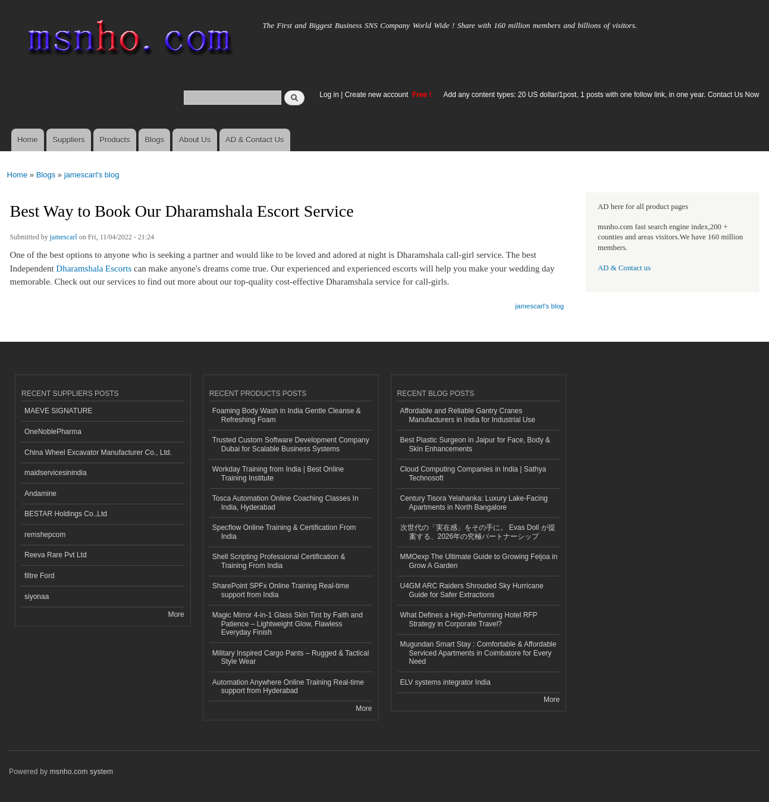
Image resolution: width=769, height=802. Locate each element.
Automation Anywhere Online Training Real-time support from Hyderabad (288, 686)
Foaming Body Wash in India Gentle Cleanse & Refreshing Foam (286, 415)
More (176, 614)
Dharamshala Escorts (93, 268)
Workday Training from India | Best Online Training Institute (278, 473)
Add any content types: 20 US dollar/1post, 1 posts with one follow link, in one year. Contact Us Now (601, 95)
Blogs (154, 139)
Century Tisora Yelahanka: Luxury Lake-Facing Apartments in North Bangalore (474, 502)
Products (114, 139)
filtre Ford (39, 576)
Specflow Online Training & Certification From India (284, 531)
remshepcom (44, 534)
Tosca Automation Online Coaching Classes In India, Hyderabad (285, 502)
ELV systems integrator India (445, 682)
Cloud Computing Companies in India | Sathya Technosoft (473, 473)
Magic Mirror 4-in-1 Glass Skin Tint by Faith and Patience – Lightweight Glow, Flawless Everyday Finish (287, 623)
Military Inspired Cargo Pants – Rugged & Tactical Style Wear (290, 657)
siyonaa (36, 596)
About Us (195, 139)
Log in (329, 95)
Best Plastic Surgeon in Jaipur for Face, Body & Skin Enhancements (475, 444)
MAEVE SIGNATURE (58, 411)
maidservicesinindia (55, 473)
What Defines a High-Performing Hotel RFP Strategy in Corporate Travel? (469, 619)
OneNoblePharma (52, 431)
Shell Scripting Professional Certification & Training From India (279, 561)
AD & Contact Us (254, 139)
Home (27, 139)
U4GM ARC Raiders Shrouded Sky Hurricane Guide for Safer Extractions (472, 590)
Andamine (40, 493)
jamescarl (63, 237)
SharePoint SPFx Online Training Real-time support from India (280, 590)
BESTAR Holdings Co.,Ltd (65, 514)
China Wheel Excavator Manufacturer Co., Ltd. (98, 452)
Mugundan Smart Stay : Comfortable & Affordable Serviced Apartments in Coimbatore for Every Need (478, 653)
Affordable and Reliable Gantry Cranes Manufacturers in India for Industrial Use (468, 415)
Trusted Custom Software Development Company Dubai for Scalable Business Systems (290, 444)
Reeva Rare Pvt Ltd (55, 555)
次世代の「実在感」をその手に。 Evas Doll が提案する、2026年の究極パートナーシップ (477, 531)
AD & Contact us (624, 268)
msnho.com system (81, 771)
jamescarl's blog (92, 174)
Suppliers (68, 139)
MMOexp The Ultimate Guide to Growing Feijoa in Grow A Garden (479, 561)
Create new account (377, 95)
